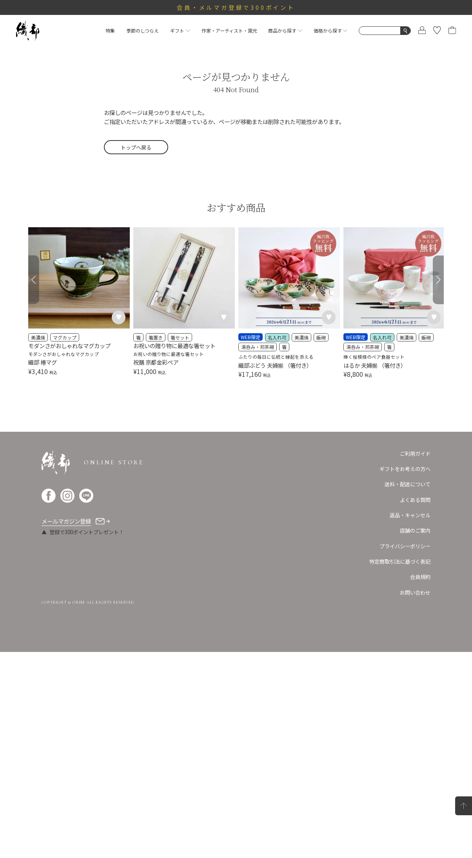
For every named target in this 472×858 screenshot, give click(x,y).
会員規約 (420, 577)
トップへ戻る (136, 147)
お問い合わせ (415, 592)
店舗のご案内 (415, 530)
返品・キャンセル (410, 515)
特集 (110, 30)
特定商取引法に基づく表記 (399, 561)
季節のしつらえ (142, 30)
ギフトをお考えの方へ (404, 469)
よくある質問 (415, 500)
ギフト (180, 30)
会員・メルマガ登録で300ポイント (236, 7)
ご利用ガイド (415, 453)
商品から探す (285, 30)
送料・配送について (407, 484)
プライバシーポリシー (404, 546)
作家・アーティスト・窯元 (229, 30)
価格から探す (330, 30)
